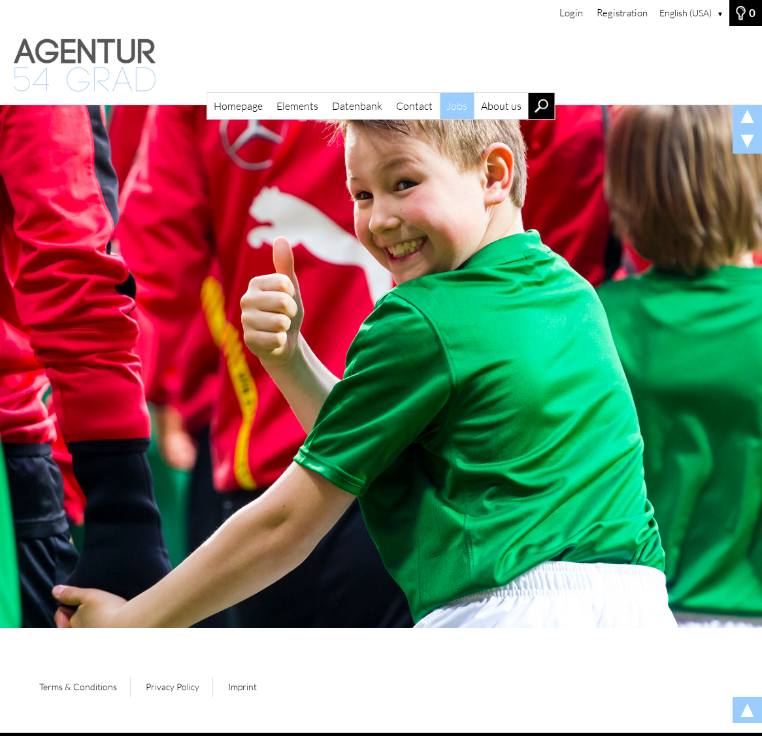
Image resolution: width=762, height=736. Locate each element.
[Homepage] (381, 65)
